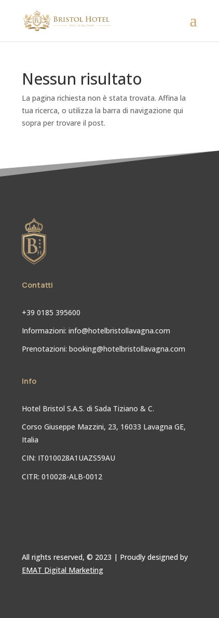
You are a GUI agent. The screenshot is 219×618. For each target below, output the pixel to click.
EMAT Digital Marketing (62, 570)
